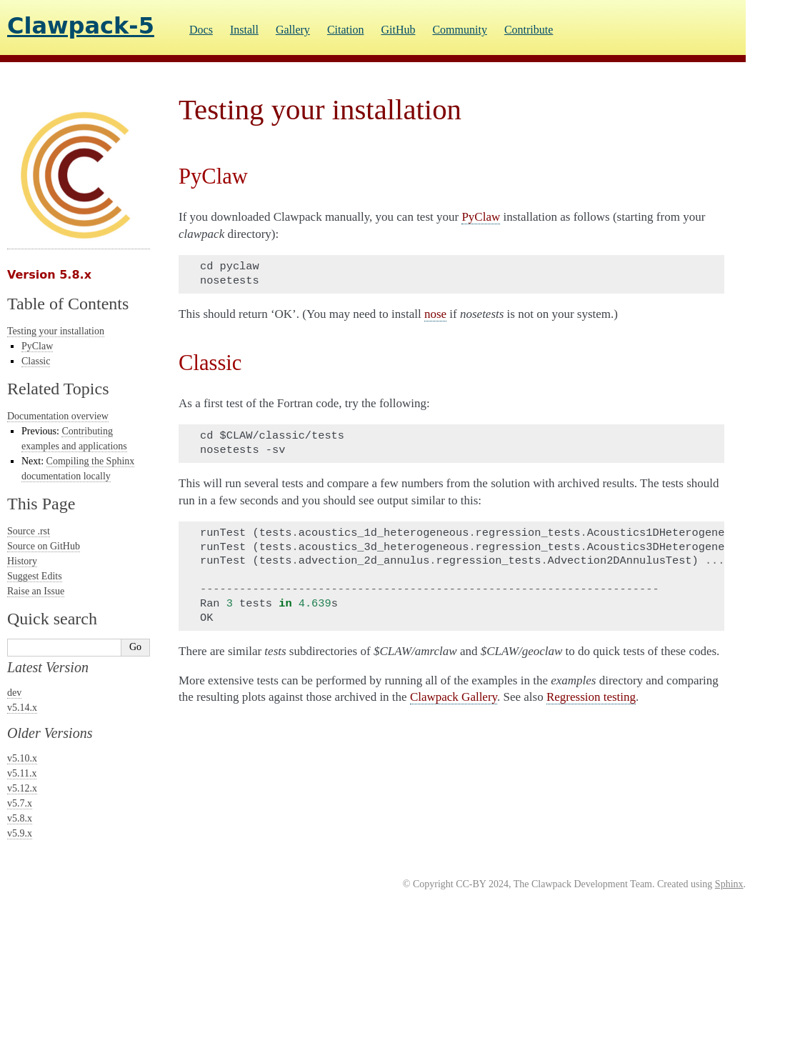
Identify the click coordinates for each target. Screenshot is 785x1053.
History (22, 561)
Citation (345, 30)
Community (459, 30)
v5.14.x (22, 707)
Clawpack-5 (80, 25)
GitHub (398, 30)
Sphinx (729, 884)
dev (14, 692)
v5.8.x (19, 818)
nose (435, 314)
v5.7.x (19, 803)
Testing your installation (55, 331)
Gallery (293, 30)
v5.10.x (22, 758)
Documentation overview (58, 416)
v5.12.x (22, 788)
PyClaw (37, 346)
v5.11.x (21, 773)
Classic (35, 361)
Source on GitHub (43, 546)
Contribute (528, 30)
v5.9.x (19, 833)
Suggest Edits (34, 576)
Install (244, 30)
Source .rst (28, 531)
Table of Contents (68, 303)
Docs (201, 30)
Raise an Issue (35, 591)
